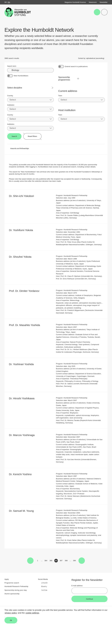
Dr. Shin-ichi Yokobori (23, 195)
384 (46, 561)
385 (51, 561)
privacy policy (11, 613)
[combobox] (30, 100)
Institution (10, 105)
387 (61, 561)
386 (56, 561)
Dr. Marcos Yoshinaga (23, 435)
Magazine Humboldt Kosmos (75, 2)
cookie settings (32, 613)
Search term (11, 66)
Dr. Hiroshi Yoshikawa (23, 398)
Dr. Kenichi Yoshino (22, 474)
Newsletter (104, 2)
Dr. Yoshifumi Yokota (22, 230)
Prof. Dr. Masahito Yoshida (26, 325)
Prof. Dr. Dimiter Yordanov (26, 290)
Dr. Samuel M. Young (23, 510)
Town (60, 96)
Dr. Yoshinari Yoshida (23, 364)
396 (74, 561)
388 (66, 561)
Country (10, 96)
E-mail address (77, 586)
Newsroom (93, 2)
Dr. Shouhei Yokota (22, 256)
